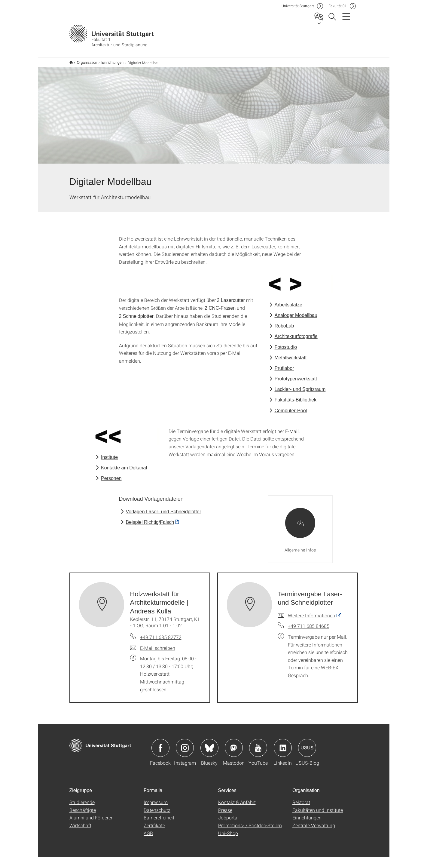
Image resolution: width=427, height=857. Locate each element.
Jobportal (228, 813)
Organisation (84, 60)
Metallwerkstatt (291, 353)
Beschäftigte (82, 806)
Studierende (82, 798)
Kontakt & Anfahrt (237, 798)
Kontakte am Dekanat (124, 463)
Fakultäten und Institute (317, 806)
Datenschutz (157, 806)
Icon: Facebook (160, 744)
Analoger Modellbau (296, 311)
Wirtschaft (80, 821)
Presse (225, 806)
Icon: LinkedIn (283, 744)
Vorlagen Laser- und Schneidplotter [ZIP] (163, 507)
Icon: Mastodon (234, 744)
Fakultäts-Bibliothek (296, 395)
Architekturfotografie (296, 332)
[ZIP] (300, 525)
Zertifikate (154, 821)
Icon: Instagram (185, 744)
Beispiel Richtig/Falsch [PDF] (150, 518)
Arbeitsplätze (289, 300)
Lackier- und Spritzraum (300, 385)
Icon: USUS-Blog (307, 744)
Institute (109, 453)
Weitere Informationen (311, 611)
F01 (337, 6)
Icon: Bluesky (209, 744)
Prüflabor (284, 364)
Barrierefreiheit (159, 813)
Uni (298, 6)
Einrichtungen (109, 60)
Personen (111, 474)
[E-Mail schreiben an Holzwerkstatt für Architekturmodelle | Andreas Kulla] (152, 644)
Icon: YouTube (258, 744)
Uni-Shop (228, 829)
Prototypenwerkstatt (296, 374)
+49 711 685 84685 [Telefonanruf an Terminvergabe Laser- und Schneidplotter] (308, 622)
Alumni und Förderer (90, 813)
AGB (148, 829)
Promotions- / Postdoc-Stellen (250, 821)
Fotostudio (286, 343)
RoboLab (284, 321)
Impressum (156, 798)
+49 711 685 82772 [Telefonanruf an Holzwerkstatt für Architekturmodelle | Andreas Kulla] (160, 633)
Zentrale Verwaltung (313, 821)
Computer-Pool (291, 406)
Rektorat (301, 798)
